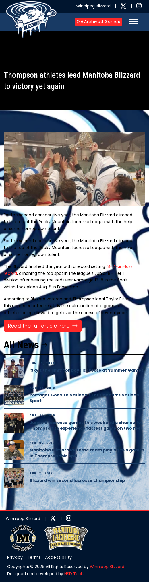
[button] (133, 21)
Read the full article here (38, 325)
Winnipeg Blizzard (107, 566)
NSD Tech (74, 574)
